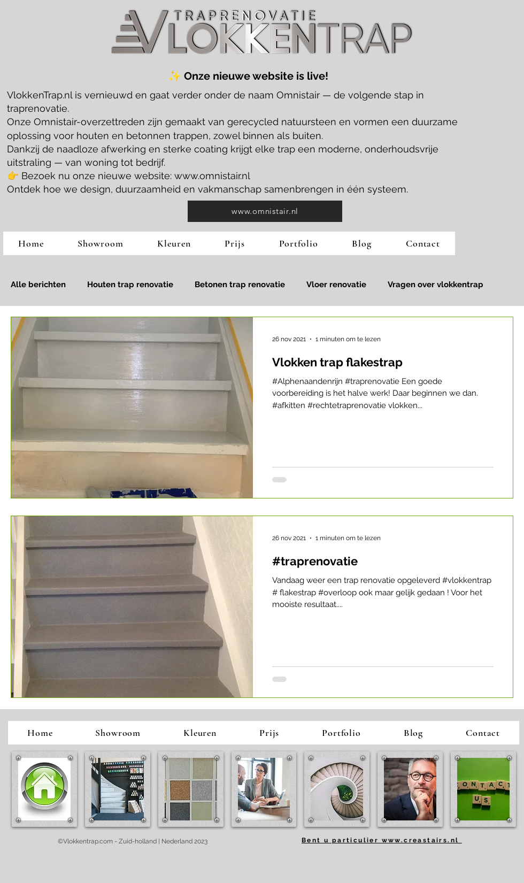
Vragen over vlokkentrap (435, 284)
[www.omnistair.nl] (265, 211)
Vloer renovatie (336, 284)
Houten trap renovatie (130, 284)
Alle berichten (38, 284)
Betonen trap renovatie (240, 284)
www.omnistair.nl (212, 175)
